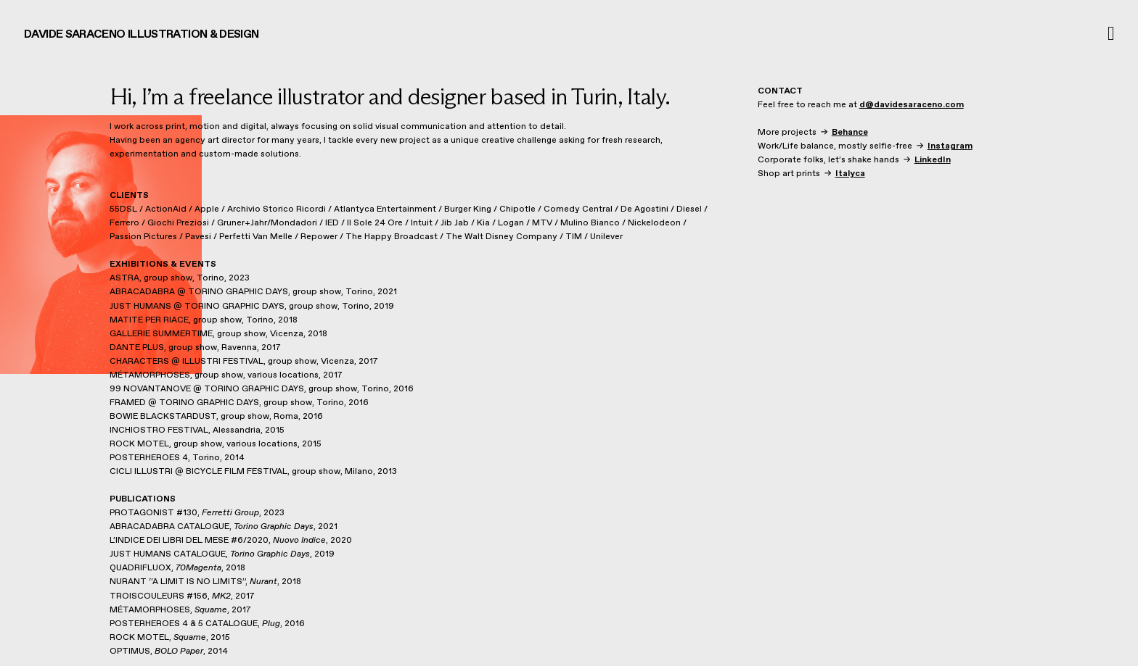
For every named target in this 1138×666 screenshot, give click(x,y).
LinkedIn (932, 160)
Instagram (950, 146)
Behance (850, 132)
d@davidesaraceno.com (911, 105)
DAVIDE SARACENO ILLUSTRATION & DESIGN (141, 34)
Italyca (850, 174)
